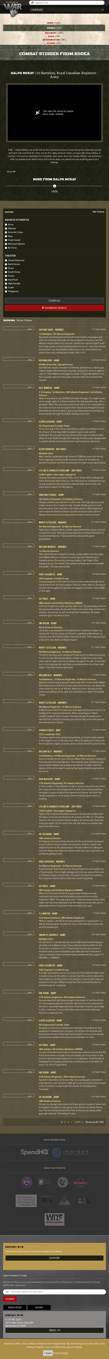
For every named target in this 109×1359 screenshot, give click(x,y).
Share (11, 171)
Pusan (11, 276)
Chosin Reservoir (16, 260)
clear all (55, 300)
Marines (12, 228)
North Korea (14, 264)
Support (54, 1258)
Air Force (12, 248)
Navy (10, 236)
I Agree (48, 1353)
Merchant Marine (16, 244)
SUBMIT (10, 1298)
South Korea (14, 272)
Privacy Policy (60, 1353)
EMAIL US (54, 1330)
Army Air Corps (15, 232)
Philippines (13, 291)
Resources (15, 1307)
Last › (78, 1122)
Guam (11, 287)
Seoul (11, 268)
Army (10, 224)
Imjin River (13, 279)
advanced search (54, 307)
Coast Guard (14, 240)
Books (39, 1307)
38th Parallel (14, 283)
